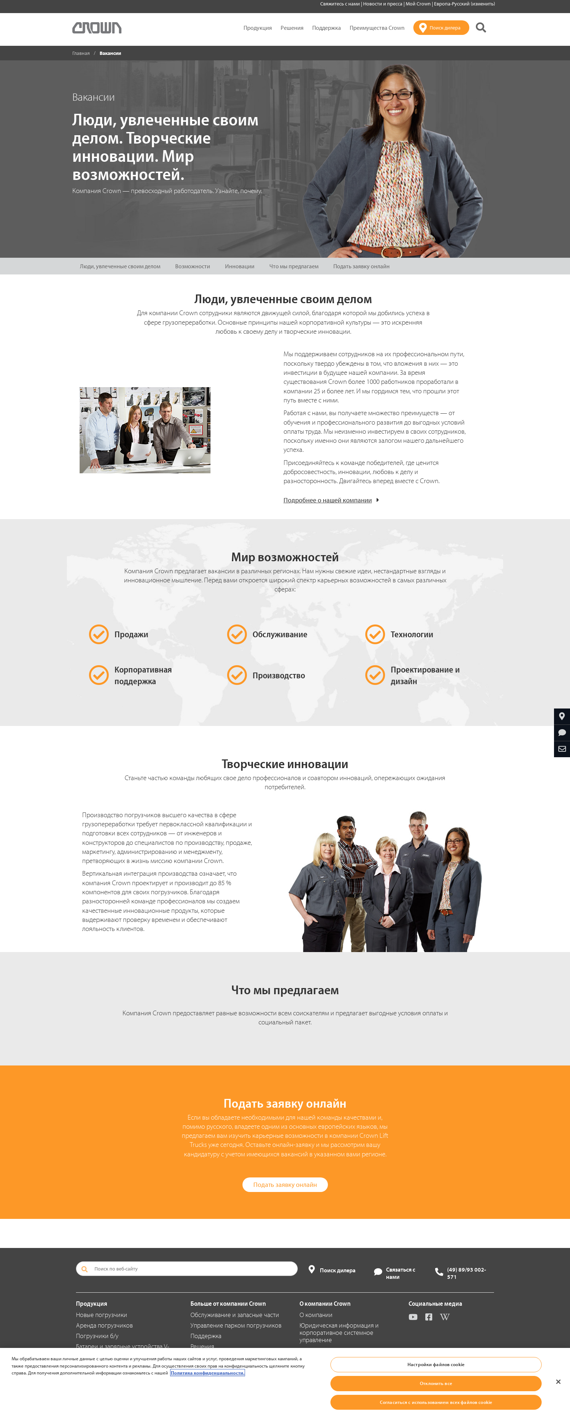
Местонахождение (325, 1350)
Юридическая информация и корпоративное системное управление (339, 1332)
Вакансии (312, 1371)
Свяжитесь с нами (340, 3)
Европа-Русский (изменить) (464, 3)
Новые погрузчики (101, 1314)
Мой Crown (419, 3)
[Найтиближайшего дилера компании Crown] (562, 716)
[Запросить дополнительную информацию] (562, 733)
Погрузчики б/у (97, 1336)
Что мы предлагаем (293, 266)
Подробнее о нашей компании (328, 500)
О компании (316, 1314)
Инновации (239, 266)
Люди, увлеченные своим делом (120, 266)
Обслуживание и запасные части (234, 1314)
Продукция (258, 27)
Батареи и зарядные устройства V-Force (122, 1350)
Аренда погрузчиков (104, 1325)
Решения (292, 27)
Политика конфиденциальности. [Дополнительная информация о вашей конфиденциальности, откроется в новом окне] (207, 1407)
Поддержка (326, 27)
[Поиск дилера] (441, 27)
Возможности (192, 266)
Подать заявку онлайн (361, 266)
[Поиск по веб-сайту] (187, 1268)
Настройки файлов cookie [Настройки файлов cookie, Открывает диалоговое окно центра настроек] (436, 1399)
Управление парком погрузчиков (235, 1325)
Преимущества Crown (377, 27)
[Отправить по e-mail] (562, 749)
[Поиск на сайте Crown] (481, 27)
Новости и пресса (383, 3)
